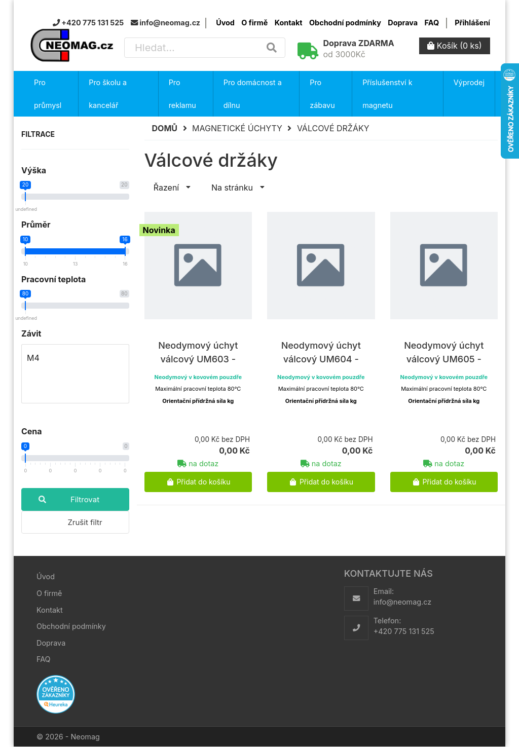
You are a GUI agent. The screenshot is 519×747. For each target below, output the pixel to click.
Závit (31, 333)
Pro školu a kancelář (108, 93)
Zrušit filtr (84, 522)
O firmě (254, 22)
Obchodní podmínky (345, 22)
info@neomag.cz (403, 601)
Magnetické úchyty (237, 128)
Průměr (36, 224)
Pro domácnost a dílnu (253, 93)
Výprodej (469, 82)
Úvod (225, 22)
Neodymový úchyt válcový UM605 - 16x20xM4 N (444, 359)
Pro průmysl (47, 93)
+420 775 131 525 (404, 631)
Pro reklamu (182, 93)
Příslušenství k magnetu (387, 93)
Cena (31, 431)
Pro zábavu (322, 93)
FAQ (432, 22)
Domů (165, 128)
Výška (33, 170)
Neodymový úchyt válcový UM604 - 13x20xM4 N (321, 359)
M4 (75, 358)
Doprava (403, 22)
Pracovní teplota (53, 279)
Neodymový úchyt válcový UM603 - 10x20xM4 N (198, 359)
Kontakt (289, 22)
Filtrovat (60, 499)
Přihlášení (472, 22)
